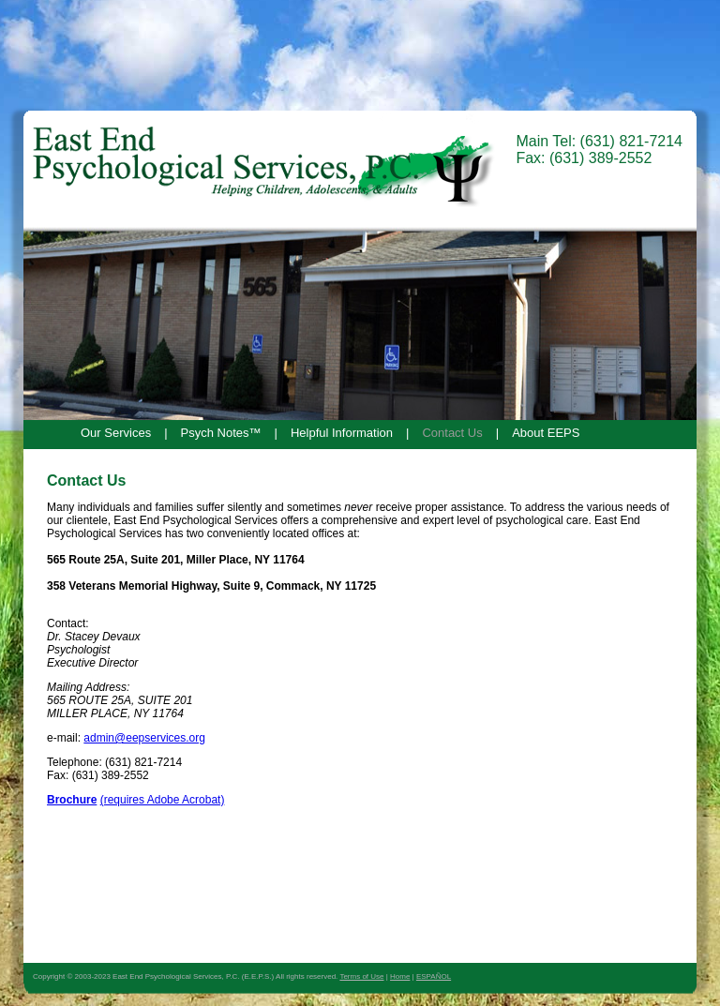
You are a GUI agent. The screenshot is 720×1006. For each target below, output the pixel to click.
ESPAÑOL (433, 976)
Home (400, 976)
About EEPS (545, 433)
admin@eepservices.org (144, 737)
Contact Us (452, 433)
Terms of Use (361, 976)
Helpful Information (342, 433)
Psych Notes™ (221, 433)
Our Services (116, 433)
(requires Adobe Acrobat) (162, 799)
